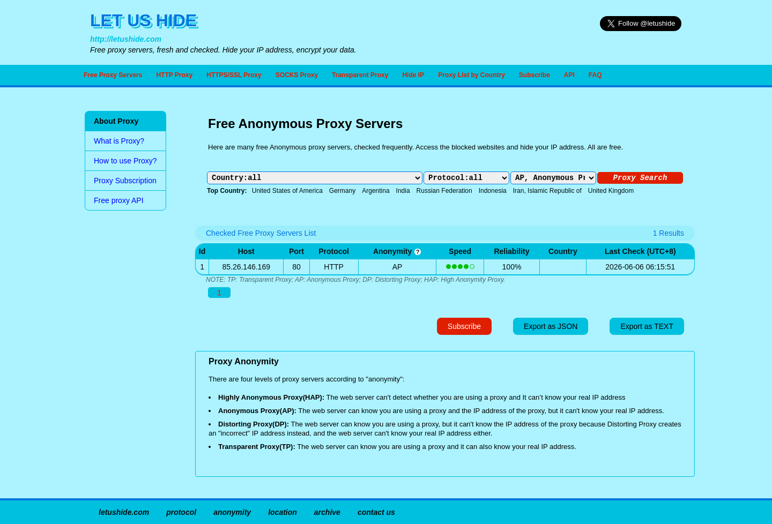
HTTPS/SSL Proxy (233, 75)
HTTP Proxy (174, 75)
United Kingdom (611, 190)
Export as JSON (550, 326)
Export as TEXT (646, 326)
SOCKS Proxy (297, 75)
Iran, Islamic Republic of (547, 190)
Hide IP (413, 75)
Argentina (375, 190)
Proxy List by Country (471, 75)
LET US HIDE (143, 20)
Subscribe (534, 75)
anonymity (397, 251)
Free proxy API (119, 200)
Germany (342, 190)
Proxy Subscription (125, 180)
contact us (376, 512)
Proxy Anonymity (244, 361)
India (403, 190)
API (569, 75)
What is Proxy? (119, 141)
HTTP (334, 267)
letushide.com (124, 512)
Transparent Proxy (360, 75)
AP (397, 267)
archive (327, 512)
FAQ (595, 75)
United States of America (287, 190)
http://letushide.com (125, 39)
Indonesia (493, 190)
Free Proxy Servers (113, 75)
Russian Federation (444, 190)
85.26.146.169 (246, 267)
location (282, 512)
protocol (181, 512)
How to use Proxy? (125, 160)
